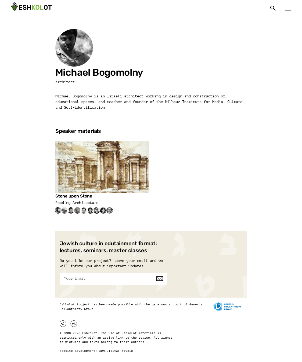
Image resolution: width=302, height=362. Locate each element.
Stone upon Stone (73, 196)
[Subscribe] (159, 278)
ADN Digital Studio (116, 351)
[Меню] (288, 8)
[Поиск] (273, 8)
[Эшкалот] (31, 8)
